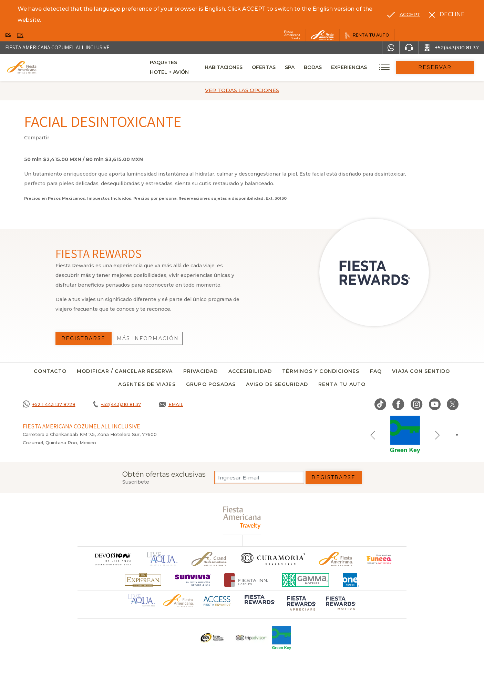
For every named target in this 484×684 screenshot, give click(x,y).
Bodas (335, 67)
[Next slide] (437, 435)
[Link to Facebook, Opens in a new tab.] (398, 404)
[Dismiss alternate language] (447, 14)
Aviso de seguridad (277, 384)
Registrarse (333, 477)
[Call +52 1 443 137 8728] (49, 404)
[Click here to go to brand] (112, 559)
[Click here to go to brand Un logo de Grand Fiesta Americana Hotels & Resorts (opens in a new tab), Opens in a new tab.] (209, 559)
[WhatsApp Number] (391, 47)
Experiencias (371, 67)
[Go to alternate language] (403, 14)
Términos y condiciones (320, 371)
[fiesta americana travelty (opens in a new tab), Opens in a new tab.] (242, 517)
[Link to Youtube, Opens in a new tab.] (435, 404)
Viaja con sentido (421, 371)
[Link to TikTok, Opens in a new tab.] (380, 404)
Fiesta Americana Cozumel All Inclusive (57, 47)
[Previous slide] (373, 435)
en (20, 35)
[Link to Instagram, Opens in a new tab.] (417, 404)
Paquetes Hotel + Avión (183, 69)
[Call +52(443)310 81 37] (451, 47)
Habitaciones (246, 67)
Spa (312, 67)
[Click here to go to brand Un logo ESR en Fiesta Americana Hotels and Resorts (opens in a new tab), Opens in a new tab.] (211, 638)
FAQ (376, 371)
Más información (148, 338)
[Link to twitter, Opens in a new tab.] (453, 404)
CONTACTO (50, 371)
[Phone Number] (409, 47)
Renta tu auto (342, 384)
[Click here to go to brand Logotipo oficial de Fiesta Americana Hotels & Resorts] (336, 559)
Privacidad (200, 371)
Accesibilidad (250, 371)
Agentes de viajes (146, 384)
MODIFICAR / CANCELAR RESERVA (125, 371)
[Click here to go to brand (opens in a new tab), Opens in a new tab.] (379, 559)
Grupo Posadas (211, 384)
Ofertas (286, 67)
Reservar (446, 67)
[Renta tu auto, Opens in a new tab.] (367, 35)
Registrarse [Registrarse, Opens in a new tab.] (83, 338)
